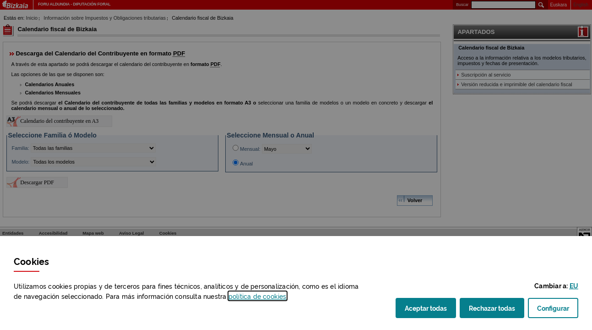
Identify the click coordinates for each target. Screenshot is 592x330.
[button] (574, 285)
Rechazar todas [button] (496, 310)
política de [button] (257, 296)
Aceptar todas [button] (430, 310)
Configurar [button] (557, 310)
